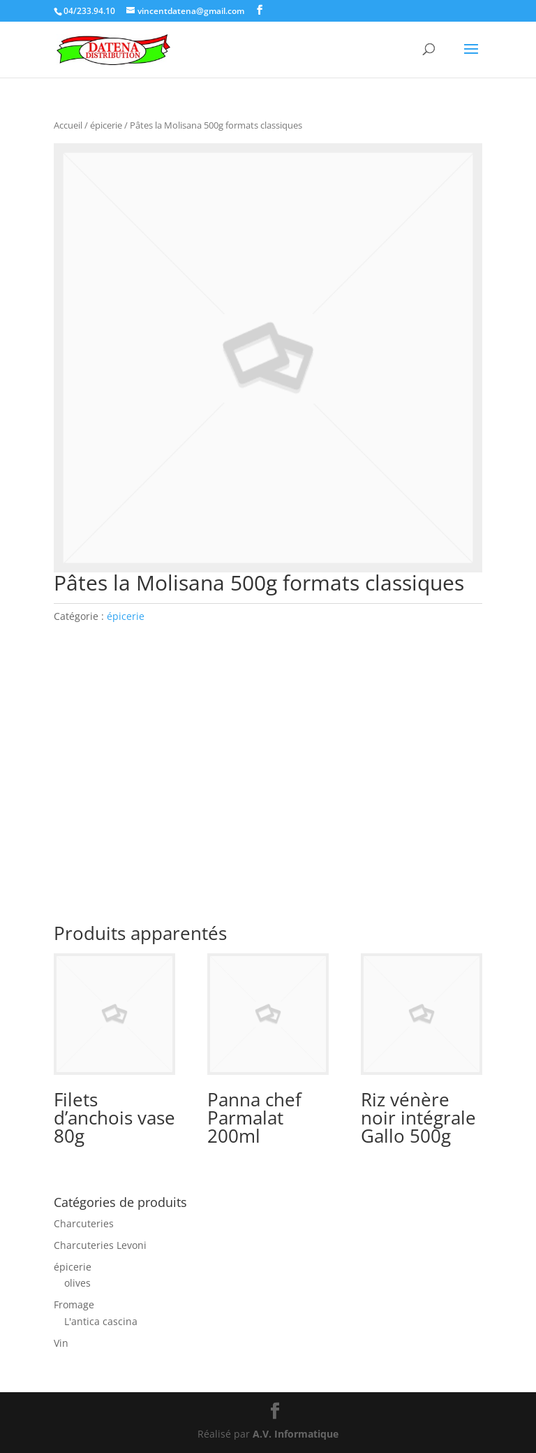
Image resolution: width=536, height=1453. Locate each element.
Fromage (74, 1304)
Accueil (68, 125)
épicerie (106, 125)
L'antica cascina (100, 1321)
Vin (61, 1343)
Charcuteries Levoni (100, 1245)
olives (77, 1282)
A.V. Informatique (295, 1433)
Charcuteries (84, 1223)
